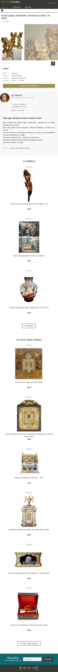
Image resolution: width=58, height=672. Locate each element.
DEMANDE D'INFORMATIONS (29, 86)
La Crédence (16, 95)
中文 (55, 3)
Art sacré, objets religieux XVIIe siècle (20, 148)
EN (52, 3)
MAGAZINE (28, 7)
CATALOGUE (4, 7)
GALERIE (13, 110)
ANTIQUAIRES (16, 7)
